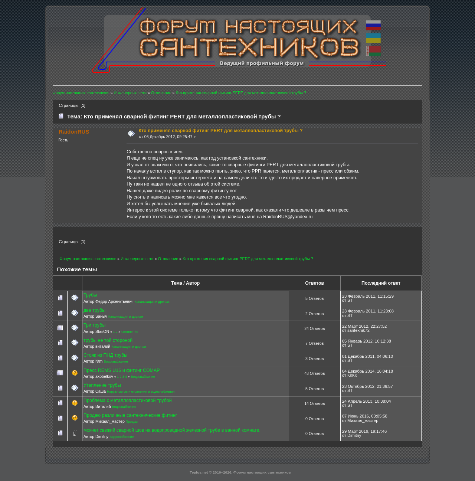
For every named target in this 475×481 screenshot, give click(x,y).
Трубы (90, 295)
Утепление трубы (102, 385)
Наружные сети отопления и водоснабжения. (141, 391)
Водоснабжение (116, 361)
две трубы (94, 310)
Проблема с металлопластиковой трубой (127, 400)
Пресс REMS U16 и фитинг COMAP (121, 370)
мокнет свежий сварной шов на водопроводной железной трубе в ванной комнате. (172, 430)
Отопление (129, 332)
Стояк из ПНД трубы (105, 355)
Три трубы (94, 325)
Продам (132, 421)
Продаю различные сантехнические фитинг (130, 415)
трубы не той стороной (107, 340)
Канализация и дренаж (152, 302)
